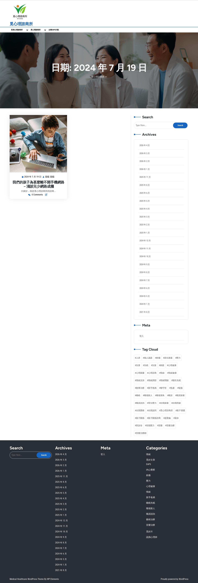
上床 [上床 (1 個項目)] (138, 358)
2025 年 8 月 (145, 185)
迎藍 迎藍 (50, 177)
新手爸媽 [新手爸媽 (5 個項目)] (152, 388)
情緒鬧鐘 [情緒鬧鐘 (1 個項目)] (164, 380)
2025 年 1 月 (145, 232)
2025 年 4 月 (145, 209)
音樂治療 (150, 525)
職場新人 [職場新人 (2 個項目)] (148, 395)
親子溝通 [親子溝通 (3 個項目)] (181, 410)
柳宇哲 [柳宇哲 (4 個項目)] (163, 388)
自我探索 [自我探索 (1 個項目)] (164, 403)
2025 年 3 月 (145, 217)
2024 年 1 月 (145, 304)
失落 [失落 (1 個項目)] (154, 365)
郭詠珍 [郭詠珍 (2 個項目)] (139, 425)
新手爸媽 (150, 497)
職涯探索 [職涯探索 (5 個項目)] (180, 395)
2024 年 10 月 (145, 256)
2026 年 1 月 (145, 169)
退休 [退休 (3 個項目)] (177, 418)
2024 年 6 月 (145, 288)
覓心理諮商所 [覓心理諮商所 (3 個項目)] (166, 410)
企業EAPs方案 (54, 30)
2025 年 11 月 (145, 177)
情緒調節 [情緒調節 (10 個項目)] (152, 380)
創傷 (148, 475)
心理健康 (150, 486)
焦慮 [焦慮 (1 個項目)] (172, 388)
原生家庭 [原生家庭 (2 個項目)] (168, 358)
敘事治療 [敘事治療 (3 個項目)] (140, 388)
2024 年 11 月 (145, 248)
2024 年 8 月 (145, 272)
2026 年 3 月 (145, 153)
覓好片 (149, 531)
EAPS (148, 464)
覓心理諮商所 (21, 24)
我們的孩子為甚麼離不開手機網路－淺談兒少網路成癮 (38, 184)
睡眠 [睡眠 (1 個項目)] (138, 395)
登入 (142, 336)
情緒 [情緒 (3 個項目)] (162, 373)
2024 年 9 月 (145, 264)
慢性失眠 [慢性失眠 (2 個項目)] (176, 380)
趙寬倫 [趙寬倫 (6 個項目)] (167, 418)
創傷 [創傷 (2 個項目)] (158, 358)
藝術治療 (150, 519)
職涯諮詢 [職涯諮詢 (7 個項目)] (140, 403)
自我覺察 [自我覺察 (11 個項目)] (140, 410)
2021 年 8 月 (145, 312)
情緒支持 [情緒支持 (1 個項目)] (140, 380)
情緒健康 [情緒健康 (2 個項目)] (172, 373)
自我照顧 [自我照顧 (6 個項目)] (176, 403)
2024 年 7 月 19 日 (33, 177)
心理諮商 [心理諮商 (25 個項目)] (152, 373)
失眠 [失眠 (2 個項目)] (146, 365)
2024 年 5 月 (145, 296)
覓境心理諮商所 (17, 30)
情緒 (148, 454)
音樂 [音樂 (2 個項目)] (160, 425)
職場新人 (150, 508)
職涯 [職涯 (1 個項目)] (170, 395)
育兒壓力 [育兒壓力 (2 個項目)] (152, 403)
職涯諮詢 (150, 514)
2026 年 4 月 (145, 145)
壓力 (148, 480)
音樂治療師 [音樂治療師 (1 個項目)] (141, 433)
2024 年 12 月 (145, 240)
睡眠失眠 (150, 503)
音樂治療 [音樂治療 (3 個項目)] (170, 425)
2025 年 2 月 (145, 224)
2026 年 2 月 (145, 161)
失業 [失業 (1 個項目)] (138, 365)
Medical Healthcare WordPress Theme (27, 579)
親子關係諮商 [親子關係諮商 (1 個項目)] (154, 418)
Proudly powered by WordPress (174, 579)
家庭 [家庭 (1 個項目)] (162, 365)
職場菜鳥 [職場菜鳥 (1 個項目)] (160, 395)
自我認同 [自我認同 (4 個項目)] (152, 410)
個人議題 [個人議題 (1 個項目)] (148, 358)
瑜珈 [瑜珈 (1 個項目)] (180, 388)
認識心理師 (151, 537)
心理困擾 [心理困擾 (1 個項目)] (140, 373)
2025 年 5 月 (145, 201)
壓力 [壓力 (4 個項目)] (178, 358)
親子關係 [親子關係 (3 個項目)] (140, 418)
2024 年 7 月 (145, 280)
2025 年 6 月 (145, 193)
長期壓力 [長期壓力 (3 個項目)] (150, 425)
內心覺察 (150, 469)
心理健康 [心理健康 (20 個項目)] (172, 365)
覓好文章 (150, 460)
